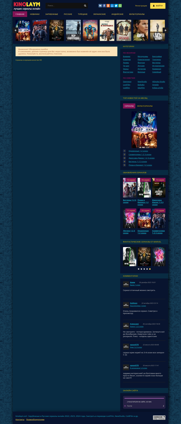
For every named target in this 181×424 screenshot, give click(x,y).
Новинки (35, 14)
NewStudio (142, 82)
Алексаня (134, 324)
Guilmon (133, 303)
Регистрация (141, 6)
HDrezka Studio (158, 82)
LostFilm (126, 85)
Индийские (117, 14)
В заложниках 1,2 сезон (138, 368)
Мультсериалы (137, 14)
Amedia (155, 85)
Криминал (156, 69)
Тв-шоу (126, 66)
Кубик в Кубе (157, 88)
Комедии (127, 59)
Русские (68, 14)
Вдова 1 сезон (135, 285)
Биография (157, 56)
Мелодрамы (143, 56)
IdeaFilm (141, 88)
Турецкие (83, 14)
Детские (141, 66)
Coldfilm (126, 88)
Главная (20, 14)
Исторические (158, 66)
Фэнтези (141, 63)
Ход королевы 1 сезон (138, 306)
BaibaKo (141, 85)
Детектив (142, 69)
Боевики (126, 56)
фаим (132, 282)
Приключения (144, 59)
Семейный (156, 72)
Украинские (99, 14)
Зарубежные (51, 14)
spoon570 (134, 345)
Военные (141, 72)
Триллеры (156, 59)
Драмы (126, 63)
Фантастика (128, 72)
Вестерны (156, 63)
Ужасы (126, 69)
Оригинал (127, 82)
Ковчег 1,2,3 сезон (137, 326)
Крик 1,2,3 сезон (136, 347)
